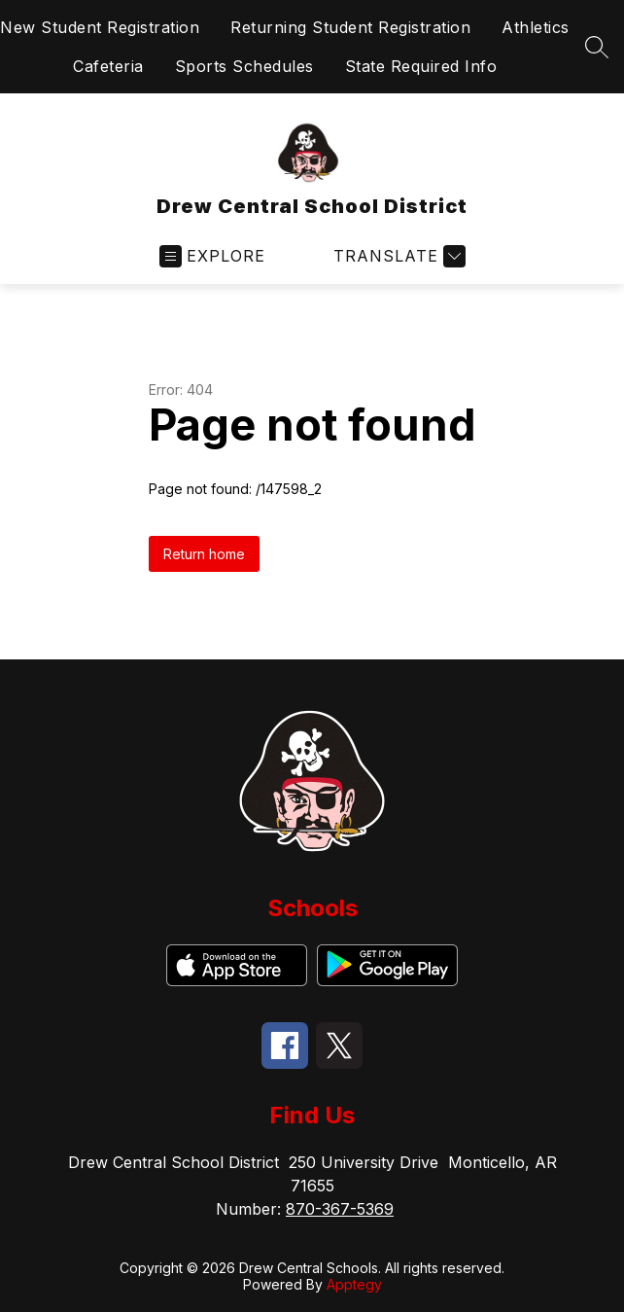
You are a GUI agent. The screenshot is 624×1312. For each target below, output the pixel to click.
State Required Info (421, 66)
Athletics (536, 27)
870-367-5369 (340, 1209)
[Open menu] (212, 256)
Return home (204, 554)
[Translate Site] (397, 256)
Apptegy (354, 1284)
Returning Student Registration (350, 27)
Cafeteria (108, 66)
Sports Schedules (244, 66)
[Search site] (596, 46)
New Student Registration (99, 27)
